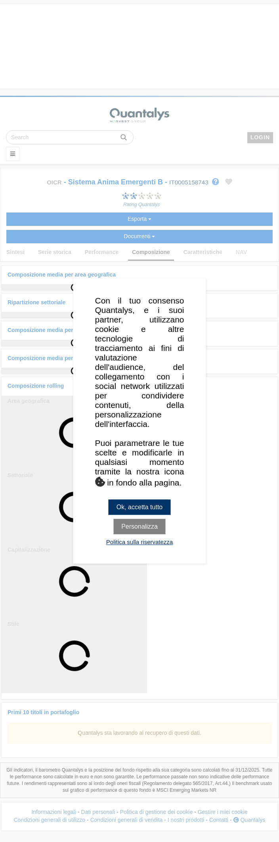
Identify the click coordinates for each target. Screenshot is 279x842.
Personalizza (139, 526)
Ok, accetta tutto (140, 507)
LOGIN (260, 137)
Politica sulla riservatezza (139, 542)
